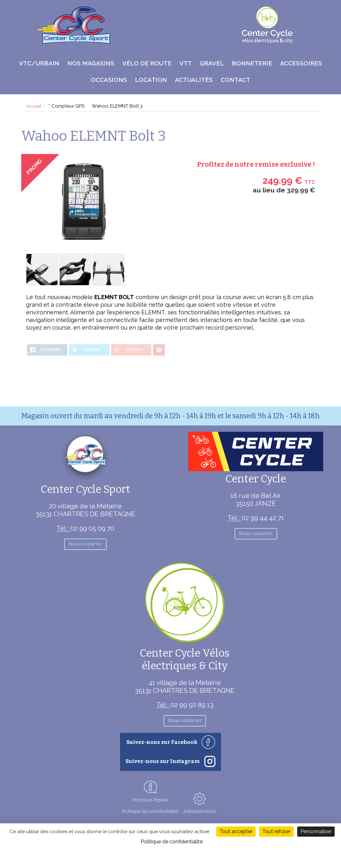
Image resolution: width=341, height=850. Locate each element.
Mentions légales (149, 800)
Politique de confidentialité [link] (172, 842)
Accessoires (301, 63)
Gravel (212, 63)
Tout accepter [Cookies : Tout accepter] (235, 831)
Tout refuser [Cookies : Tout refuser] (276, 831)
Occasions (109, 79)
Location (151, 79)
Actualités (194, 79)
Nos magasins (90, 63)
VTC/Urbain (39, 63)
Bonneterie (252, 63)
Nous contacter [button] (85, 544)
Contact (235, 79)
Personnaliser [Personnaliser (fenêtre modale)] (315, 831)
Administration (202, 803)
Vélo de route (146, 63)
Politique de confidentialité (148, 811)
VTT (185, 63)
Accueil (34, 106)
